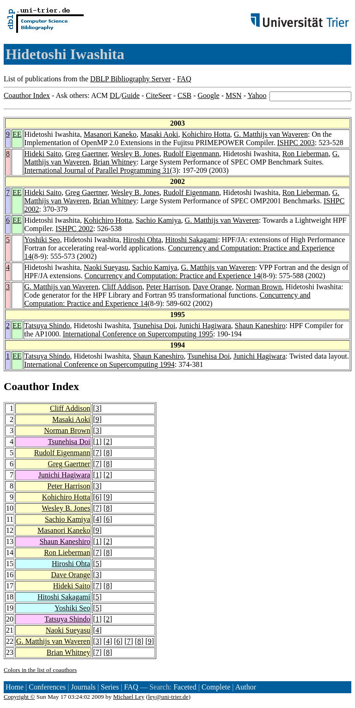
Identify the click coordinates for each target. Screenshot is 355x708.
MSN (234, 95)
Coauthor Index (27, 95)
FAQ (184, 79)
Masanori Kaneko (110, 134)
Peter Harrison (167, 287)
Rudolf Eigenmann (191, 154)
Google (209, 95)
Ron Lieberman (305, 154)
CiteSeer (158, 95)
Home (15, 687)
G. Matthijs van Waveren (271, 134)
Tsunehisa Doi (154, 326)
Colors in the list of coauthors (40, 669)
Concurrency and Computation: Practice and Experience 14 (172, 276)
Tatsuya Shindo (47, 326)
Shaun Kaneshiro (260, 326)
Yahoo (256, 95)
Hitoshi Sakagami (191, 240)
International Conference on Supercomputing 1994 (99, 364)
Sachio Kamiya (158, 220)
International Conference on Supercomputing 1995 (138, 334)
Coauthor (26, 386)
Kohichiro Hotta (206, 134)
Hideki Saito (42, 154)
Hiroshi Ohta (142, 240)
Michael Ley (129, 696)
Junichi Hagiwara (205, 326)
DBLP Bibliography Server (130, 79)
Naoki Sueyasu (106, 267)
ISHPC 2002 (74, 228)
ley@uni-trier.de (168, 696)
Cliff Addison (122, 287)
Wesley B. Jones (135, 154)
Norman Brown (259, 287)
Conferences (47, 687)
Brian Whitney (114, 162)
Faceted (184, 687)
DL (114, 95)
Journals (83, 687)
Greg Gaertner (86, 154)
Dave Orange (212, 287)
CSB (184, 95)
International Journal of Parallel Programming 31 (97, 170)
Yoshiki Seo (42, 240)
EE (17, 134)
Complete (216, 687)
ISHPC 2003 (296, 142)
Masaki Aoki (159, 134)
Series (110, 687)
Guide (131, 95)
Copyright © (19, 696)
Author (245, 687)
